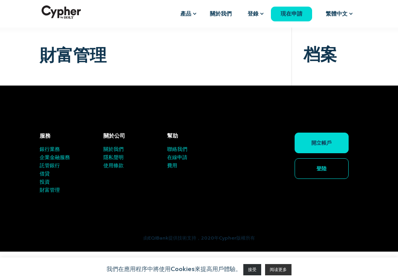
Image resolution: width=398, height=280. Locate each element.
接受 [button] (252, 269)
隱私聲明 (113, 157)
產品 (185, 13)
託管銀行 (50, 165)
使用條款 (113, 165)
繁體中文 (336, 13)
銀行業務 (50, 149)
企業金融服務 (55, 157)
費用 (172, 165)
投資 (45, 182)
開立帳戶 (321, 143)
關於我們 (221, 13)
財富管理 (50, 190)
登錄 (253, 13)
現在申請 (291, 14)
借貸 (45, 173)
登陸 (321, 168)
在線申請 (177, 157)
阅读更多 (278, 269)
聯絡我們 (177, 149)
